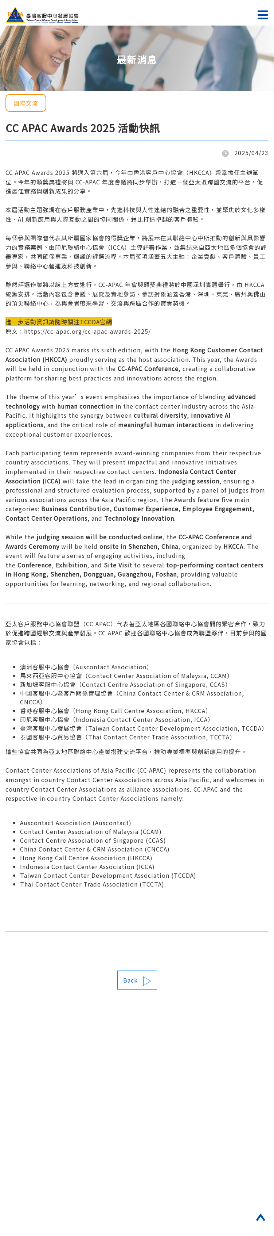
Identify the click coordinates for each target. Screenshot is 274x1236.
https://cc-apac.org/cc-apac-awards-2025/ (87, 331)
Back (137, 981)
